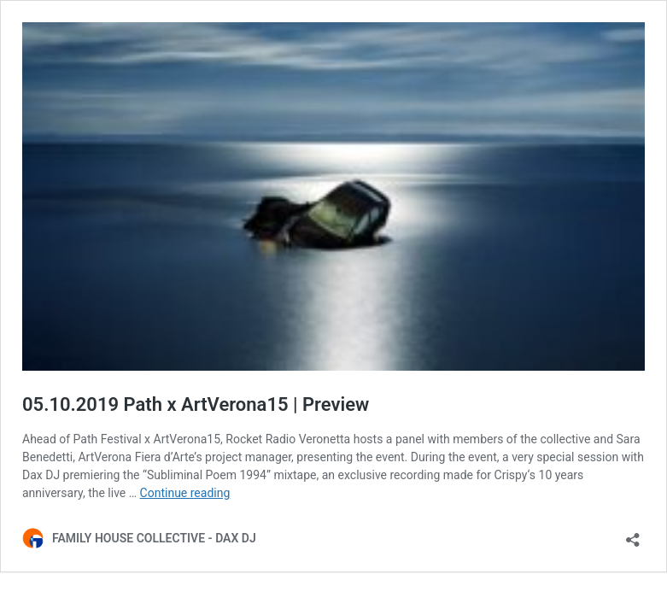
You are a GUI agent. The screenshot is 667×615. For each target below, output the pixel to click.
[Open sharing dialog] (633, 534)
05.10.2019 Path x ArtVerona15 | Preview (195, 404)
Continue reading (185, 493)
